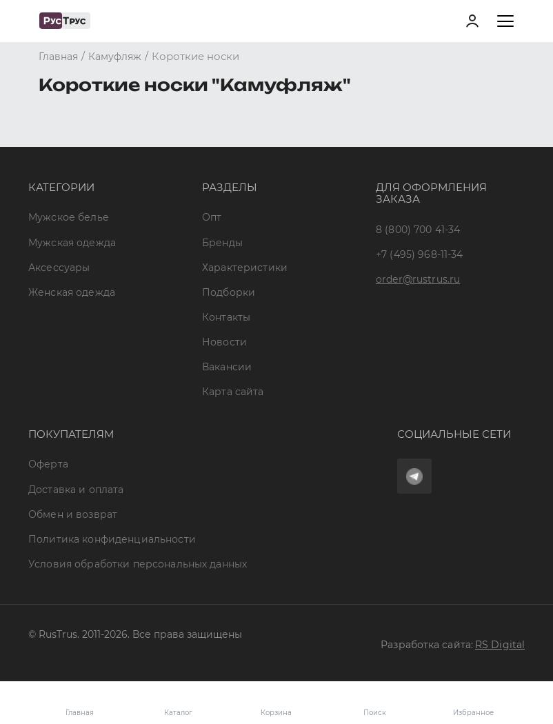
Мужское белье (68, 217)
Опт (211, 217)
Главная (80, 712)
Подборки (228, 292)
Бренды (222, 243)
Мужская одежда (72, 243)
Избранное (473, 702)
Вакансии (227, 367)
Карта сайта (233, 391)
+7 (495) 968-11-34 (419, 254)
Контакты (226, 317)
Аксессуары (59, 267)
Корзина (276, 702)
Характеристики (245, 267)
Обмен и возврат (72, 514)
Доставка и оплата (75, 489)
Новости (224, 342)
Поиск (374, 712)
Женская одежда (71, 292)
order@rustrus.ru (418, 279)
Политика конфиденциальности (112, 539)
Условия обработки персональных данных (137, 564)
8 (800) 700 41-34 (418, 229)
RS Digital (500, 644)
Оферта (48, 464)
